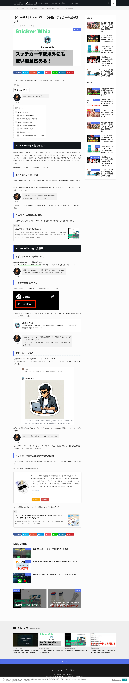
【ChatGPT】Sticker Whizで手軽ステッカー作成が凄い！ (60, 8)
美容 (98, 110)
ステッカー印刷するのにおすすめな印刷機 (30, 135)
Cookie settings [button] (116, 680)
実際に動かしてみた (24, 132)
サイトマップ (62, 670)
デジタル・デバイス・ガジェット (29, 8)
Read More (27, 680)
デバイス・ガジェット (74, 3)
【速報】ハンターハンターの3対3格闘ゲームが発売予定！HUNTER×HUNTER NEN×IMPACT (107, 61)
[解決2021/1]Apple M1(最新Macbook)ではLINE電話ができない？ (56, 574)
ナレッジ (42, 8)
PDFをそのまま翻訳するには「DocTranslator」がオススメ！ (55, 562)
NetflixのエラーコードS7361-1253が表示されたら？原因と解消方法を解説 (25, 651)
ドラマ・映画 (96, 123)
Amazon (35, 499)
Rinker (38, 490)
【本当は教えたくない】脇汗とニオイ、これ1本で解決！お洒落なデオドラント (107, 49)
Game (46, 3)
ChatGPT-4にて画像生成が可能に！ (28, 229)
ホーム (40, 3)
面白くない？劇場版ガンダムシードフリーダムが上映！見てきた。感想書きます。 (107, 27)
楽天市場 (44, 499)
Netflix (97, 135)
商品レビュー (96, 170)
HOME (16, 8)
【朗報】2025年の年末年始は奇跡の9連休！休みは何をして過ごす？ (107, 92)
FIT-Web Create (62, 676)
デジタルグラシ (70, 674)
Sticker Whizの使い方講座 (23, 122)
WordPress (79, 676)
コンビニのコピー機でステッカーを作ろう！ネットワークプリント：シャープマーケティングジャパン (40, 516)
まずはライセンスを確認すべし (27, 125)
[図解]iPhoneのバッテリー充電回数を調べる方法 (50, 549)
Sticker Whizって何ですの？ (24, 112)
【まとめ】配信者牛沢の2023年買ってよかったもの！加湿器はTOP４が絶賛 (107, 73)
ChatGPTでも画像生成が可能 (27, 119)
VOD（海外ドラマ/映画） (58, 3)
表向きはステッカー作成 (25, 115)
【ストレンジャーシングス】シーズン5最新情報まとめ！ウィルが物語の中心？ (107, 38)
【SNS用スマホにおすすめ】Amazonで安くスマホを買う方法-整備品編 (107, 102)
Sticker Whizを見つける (25, 129)
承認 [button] (124, 680)
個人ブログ (96, 89)
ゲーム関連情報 (95, 157)
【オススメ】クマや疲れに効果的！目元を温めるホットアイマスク (107, 113)
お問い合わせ (73, 670)
